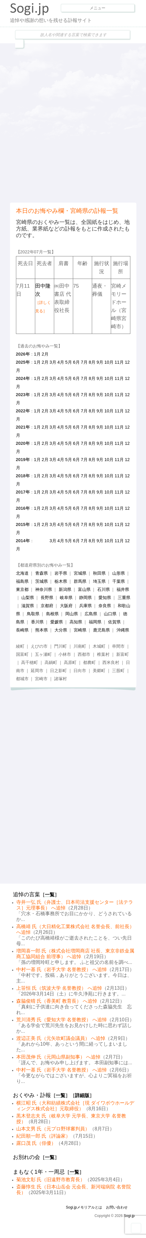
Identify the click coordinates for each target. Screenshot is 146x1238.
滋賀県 (27, 605)
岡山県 (71, 613)
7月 (84, 362)
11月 (119, 362)
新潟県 (65, 589)
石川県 (103, 589)
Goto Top (136, 1228)
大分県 (60, 630)
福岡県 (95, 621)
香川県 (37, 621)
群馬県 (80, 581)
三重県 (124, 597)
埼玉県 (99, 581)
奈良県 (104, 605)
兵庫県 (85, 605)
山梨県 (27, 597)
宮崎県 (80, 630)
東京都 (22, 589)
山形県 (118, 573)
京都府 (47, 605)
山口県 (110, 613)
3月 (53, 362)
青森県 (41, 573)
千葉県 (118, 581)
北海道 (22, 573)
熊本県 (41, 630)
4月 (60, 362)
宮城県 (80, 573)
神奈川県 (43, 589)
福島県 (22, 581)
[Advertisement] (73, 122)
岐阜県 (66, 597)
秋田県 (99, 573)
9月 (100, 362)
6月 (76, 362)
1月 (37, 354)
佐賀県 (114, 621)
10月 (108, 362)
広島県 (91, 613)
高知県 (76, 621)
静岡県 (85, 597)
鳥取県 (33, 613)
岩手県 (60, 573)
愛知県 (104, 597)
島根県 (52, 613)
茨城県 (41, 581)
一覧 (49, 894)
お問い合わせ (117, 1207)
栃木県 (60, 581)
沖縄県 (122, 630)
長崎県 (22, 630)
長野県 (47, 597)
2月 (45, 354)
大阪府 (66, 605)
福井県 (122, 589)
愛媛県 (56, 621)
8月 (92, 362)
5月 (68, 362)
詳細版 (82, 1095)
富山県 (84, 589)
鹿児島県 (101, 630)
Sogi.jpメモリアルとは (84, 1207)
